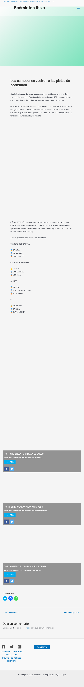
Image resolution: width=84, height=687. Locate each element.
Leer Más (10, 462)
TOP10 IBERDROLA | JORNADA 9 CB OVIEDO (23, 507)
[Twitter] (12, 647)
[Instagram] (20, 647)
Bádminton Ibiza (29, 8)
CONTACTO (12, 661)
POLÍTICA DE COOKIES (11, 658)
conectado (25, 628)
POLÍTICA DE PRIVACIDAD (11, 652)
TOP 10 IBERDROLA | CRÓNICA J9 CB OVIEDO (24, 454)
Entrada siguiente (72, 612)
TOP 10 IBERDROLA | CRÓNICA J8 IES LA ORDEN (25, 566)
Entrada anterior (11, 612)
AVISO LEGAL (11, 655)
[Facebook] (4, 647)
